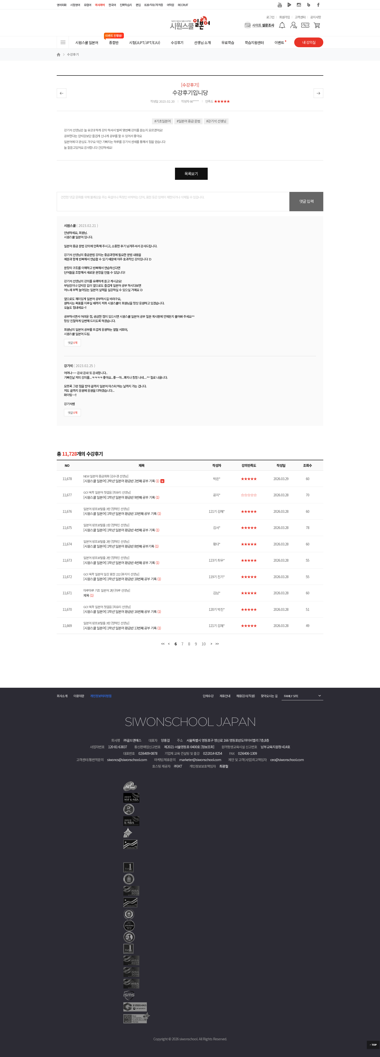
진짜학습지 (126, 5)
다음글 (318, 93)
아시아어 (100, 5)
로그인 (270, 17)
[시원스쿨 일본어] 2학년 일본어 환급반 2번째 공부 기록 (144, 478)
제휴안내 (225, 696)
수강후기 (73, 54)
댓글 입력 (306, 201)
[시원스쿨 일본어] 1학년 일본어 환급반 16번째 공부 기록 (144, 609)
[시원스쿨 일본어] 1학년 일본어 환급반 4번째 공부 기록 (144, 527)
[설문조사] (259, 25)
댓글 (72, 342)
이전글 (61, 93)
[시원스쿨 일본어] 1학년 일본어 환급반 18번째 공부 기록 (144, 576)
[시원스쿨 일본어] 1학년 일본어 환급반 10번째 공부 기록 (144, 511)
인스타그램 (299, 5)
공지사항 (315, 17)
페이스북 (318, 5)
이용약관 (78, 696)
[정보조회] (207, 746)
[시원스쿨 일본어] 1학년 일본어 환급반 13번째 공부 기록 (144, 625)
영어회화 (61, 5)
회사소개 (62, 696)
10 (204, 644)
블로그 (309, 5)
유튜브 (280, 5)
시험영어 (75, 5)
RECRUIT (183, 5)
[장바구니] (317, 25)
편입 (138, 5)
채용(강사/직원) (245, 696)
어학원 (170, 5)
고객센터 (300, 17)
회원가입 (284, 17)
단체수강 (208, 696)
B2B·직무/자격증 (153, 5)
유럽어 (87, 5)
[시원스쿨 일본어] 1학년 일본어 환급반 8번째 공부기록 (144, 544)
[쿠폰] (305, 25)
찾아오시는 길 (269, 696)
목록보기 (191, 173)
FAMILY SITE (291, 696)
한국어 (112, 5)
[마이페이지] (294, 25)
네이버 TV (289, 5)
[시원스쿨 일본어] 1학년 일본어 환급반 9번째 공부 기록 (144, 495)
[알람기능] (282, 25)
